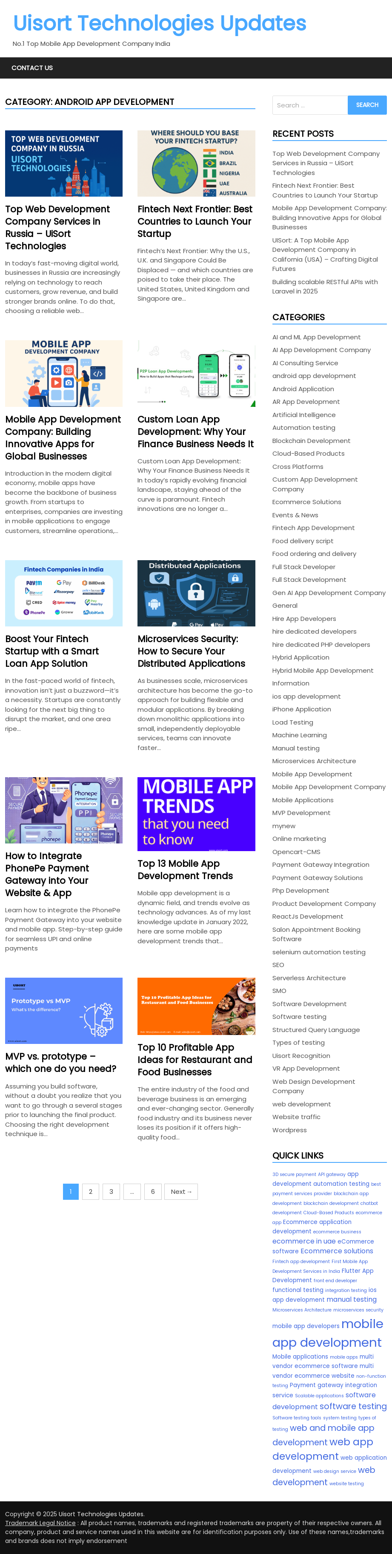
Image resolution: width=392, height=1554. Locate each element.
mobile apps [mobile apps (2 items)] (344, 1357)
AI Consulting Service (305, 362)
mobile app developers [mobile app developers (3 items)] (306, 1326)
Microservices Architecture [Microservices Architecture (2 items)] (302, 1310)
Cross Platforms (297, 466)
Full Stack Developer (303, 566)
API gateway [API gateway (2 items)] (332, 1174)
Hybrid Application (300, 657)
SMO (279, 990)
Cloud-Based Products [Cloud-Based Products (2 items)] (328, 1213)
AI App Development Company (321, 349)
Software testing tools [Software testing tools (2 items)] (296, 1418)
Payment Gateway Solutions (317, 877)
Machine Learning (299, 734)
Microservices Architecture (314, 760)
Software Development (309, 1003)
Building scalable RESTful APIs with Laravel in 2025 (325, 286)
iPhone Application (301, 709)
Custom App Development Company (315, 484)
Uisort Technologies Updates (159, 23)
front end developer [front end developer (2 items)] (335, 1281)
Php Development (300, 890)
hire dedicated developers (314, 631)
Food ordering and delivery (314, 553)
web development (301, 1104)
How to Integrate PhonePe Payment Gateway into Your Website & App (47, 874)
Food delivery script (303, 540)
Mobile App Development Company (329, 786)
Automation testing (303, 427)
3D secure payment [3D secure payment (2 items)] (294, 1174)
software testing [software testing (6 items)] (353, 1406)
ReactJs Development (307, 916)
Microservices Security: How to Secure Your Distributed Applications (191, 651)
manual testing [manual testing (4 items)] (351, 1299)
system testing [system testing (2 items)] (340, 1418)
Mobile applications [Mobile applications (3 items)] (300, 1357)
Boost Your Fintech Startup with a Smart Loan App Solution (52, 651)
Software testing (299, 1016)
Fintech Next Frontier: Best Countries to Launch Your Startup (194, 221)
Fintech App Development (313, 527)
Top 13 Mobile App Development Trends (185, 869)
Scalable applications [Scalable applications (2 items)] (319, 1396)
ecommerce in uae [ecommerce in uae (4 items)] (304, 1241)
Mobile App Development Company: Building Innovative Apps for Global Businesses (63, 438)
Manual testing (296, 748)
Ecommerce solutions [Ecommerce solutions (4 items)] (336, 1251)
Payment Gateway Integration (320, 864)
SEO (278, 964)
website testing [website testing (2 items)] (346, 1484)
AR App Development (306, 401)
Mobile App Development (312, 774)
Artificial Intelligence (304, 414)
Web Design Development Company (313, 1086)
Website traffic (296, 1116)
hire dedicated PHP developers (321, 644)
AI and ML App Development (316, 337)
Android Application (303, 388)
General (285, 605)
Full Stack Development (309, 579)
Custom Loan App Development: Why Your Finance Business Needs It (195, 431)
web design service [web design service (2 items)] (334, 1471)
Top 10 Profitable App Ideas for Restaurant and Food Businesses (194, 1059)
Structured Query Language (316, 1029)
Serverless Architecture (309, 977)
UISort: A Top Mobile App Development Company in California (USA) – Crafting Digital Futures (325, 255)
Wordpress (289, 1129)
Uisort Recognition (301, 1055)
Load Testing (292, 722)
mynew (283, 825)
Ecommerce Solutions (306, 501)
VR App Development (306, 1068)
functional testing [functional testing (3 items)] (297, 1290)
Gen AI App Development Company (329, 592)
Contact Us (32, 67)
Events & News (295, 514)
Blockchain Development (311, 440)
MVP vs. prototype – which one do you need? (60, 1062)
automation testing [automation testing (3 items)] (341, 1184)
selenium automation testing (319, 952)
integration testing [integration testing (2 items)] (346, 1290)
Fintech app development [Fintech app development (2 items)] (301, 1261)
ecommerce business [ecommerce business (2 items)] (337, 1232)
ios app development (306, 696)
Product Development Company (324, 903)
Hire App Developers (304, 618)
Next (181, 1191)
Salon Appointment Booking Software (316, 934)
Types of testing (298, 1042)
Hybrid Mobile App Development (323, 670)
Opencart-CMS (296, 851)
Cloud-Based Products (308, 453)
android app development (314, 375)
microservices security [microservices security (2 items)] (358, 1310)
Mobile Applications (303, 799)
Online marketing (299, 838)
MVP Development (301, 812)
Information (290, 683)
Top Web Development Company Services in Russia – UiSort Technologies (57, 227)
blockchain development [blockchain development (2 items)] (331, 1203)
